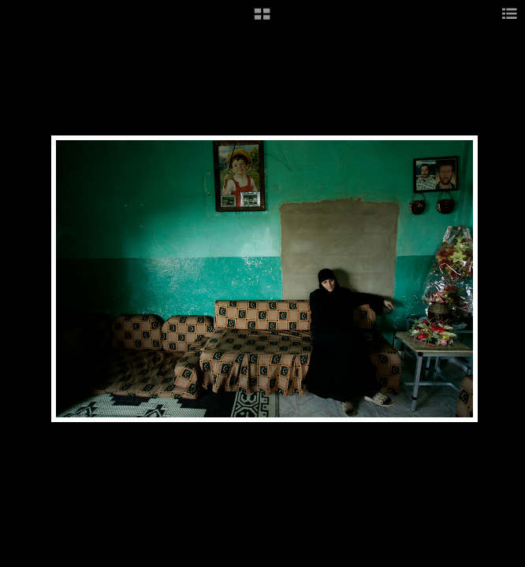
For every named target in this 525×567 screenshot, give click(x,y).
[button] (262, 20)
